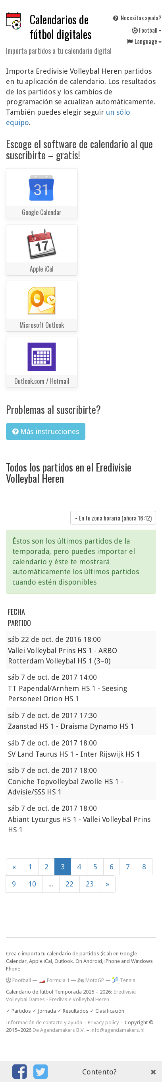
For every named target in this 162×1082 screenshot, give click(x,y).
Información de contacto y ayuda (44, 1022)
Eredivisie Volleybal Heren (79, 999)
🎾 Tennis (123, 980)
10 (32, 884)
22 (69, 884)
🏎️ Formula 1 (54, 980)
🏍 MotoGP (90, 980)
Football (18, 980)
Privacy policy (103, 1022)
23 (90, 884)
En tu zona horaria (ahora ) (113, 517)
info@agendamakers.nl (118, 1030)
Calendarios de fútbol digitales (61, 26)
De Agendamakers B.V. (59, 1030)
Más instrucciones (45, 431)
